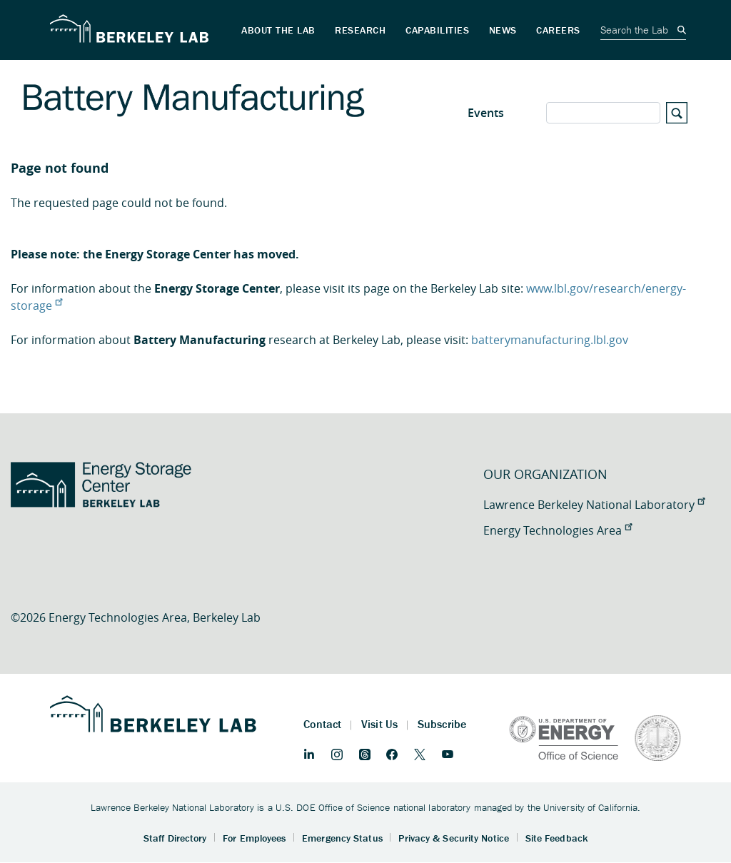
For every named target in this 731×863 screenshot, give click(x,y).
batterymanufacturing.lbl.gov (549, 340)
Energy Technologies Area (557, 530)
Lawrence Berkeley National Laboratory (594, 505)
